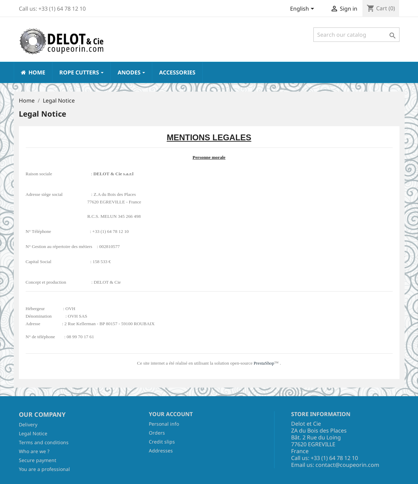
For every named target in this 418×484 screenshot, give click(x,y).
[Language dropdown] (303, 9)
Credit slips (162, 441)
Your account (171, 414)
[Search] (356, 34)
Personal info (164, 424)
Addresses (161, 450)
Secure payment (37, 460)
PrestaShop (264, 363)
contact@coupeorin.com (347, 465)
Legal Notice (33, 433)
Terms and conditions (44, 442)
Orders (157, 432)
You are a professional (44, 469)
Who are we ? (34, 451)
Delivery (28, 424)
